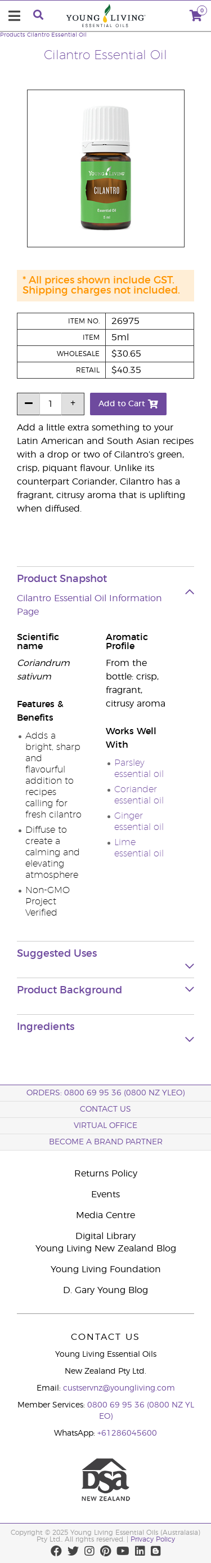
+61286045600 (127, 1433)
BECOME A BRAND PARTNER (106, 1142)
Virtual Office (105, 1126)
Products (12, 35)
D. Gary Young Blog (105, 1290)
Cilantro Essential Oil (57, 35)
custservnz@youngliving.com (119, 1388)
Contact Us (105, 1109)
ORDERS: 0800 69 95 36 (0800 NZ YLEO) (105, 1093)
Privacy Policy (153, 1539)
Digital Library (105, 1236)
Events (105, 1194)
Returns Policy (105, 1173)
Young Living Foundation (106, 1269)
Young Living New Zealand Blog (105, 1248)
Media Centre (105, 1215)
